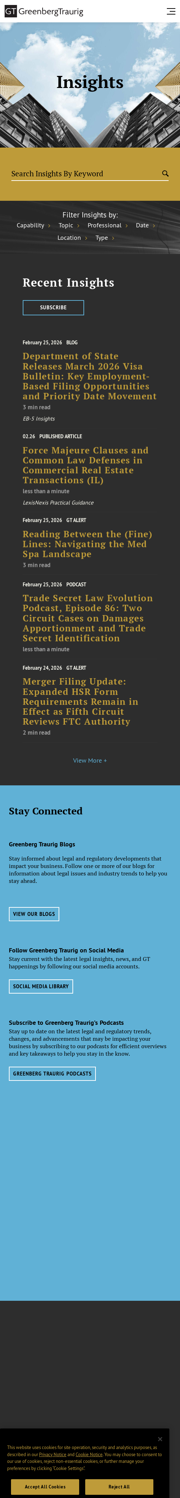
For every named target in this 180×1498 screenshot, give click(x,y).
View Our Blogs (34, 914)
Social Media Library (41, 986)
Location (69, 238)
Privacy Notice (52, 1473)
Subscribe (53, 307)
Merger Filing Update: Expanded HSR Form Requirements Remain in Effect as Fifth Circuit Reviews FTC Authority (80, 711)
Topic (66, 225)
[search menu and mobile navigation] (172, 11)
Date (142, 225)
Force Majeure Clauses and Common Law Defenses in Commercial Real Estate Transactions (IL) (86, 475)
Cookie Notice (89, 1473)
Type (102, 238)
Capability (30, 225)
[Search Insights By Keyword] (86, 173)
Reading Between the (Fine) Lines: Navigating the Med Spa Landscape (87, 551)
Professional (104, 225)
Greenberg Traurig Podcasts (52, 1074)
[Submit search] (165, 174)
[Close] (160, 1457)
